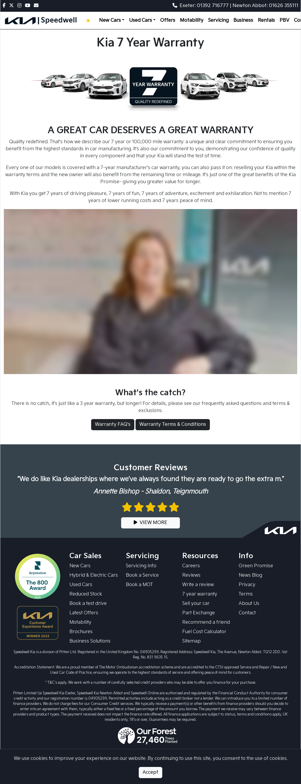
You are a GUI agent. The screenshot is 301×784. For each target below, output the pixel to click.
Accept (150, 772)
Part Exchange (198, 613)
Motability (191, 20)
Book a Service (142, 575)
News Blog (250, 575)
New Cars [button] (110, 20)
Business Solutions (90, 641)
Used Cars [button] (140, 20)
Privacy (247, 585)
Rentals (266, 20)
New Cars (80, 566)
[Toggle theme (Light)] (89, 20)
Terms (246, 594)
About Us (249, 603)
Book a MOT (139, 585)
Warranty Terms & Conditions (172, 424)
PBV (284, 20)
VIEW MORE (150, 523)
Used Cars (80, 585)
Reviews (191, 575)
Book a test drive (88, 603)
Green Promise (256, 566)
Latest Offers (83, 613)
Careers (191, 566)
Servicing (218, 20)
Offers (167, 20)
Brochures (81, 632)
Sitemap (191, 641)
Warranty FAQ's (113, 424)
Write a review (198, 585)
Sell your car (196, 603)
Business (243, 20)
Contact (247, 613)
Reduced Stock (85, 594)
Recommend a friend (206, 622)
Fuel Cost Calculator (204, 632)
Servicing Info (141, 566)
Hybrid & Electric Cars (93, 575)
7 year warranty (199, 594)
